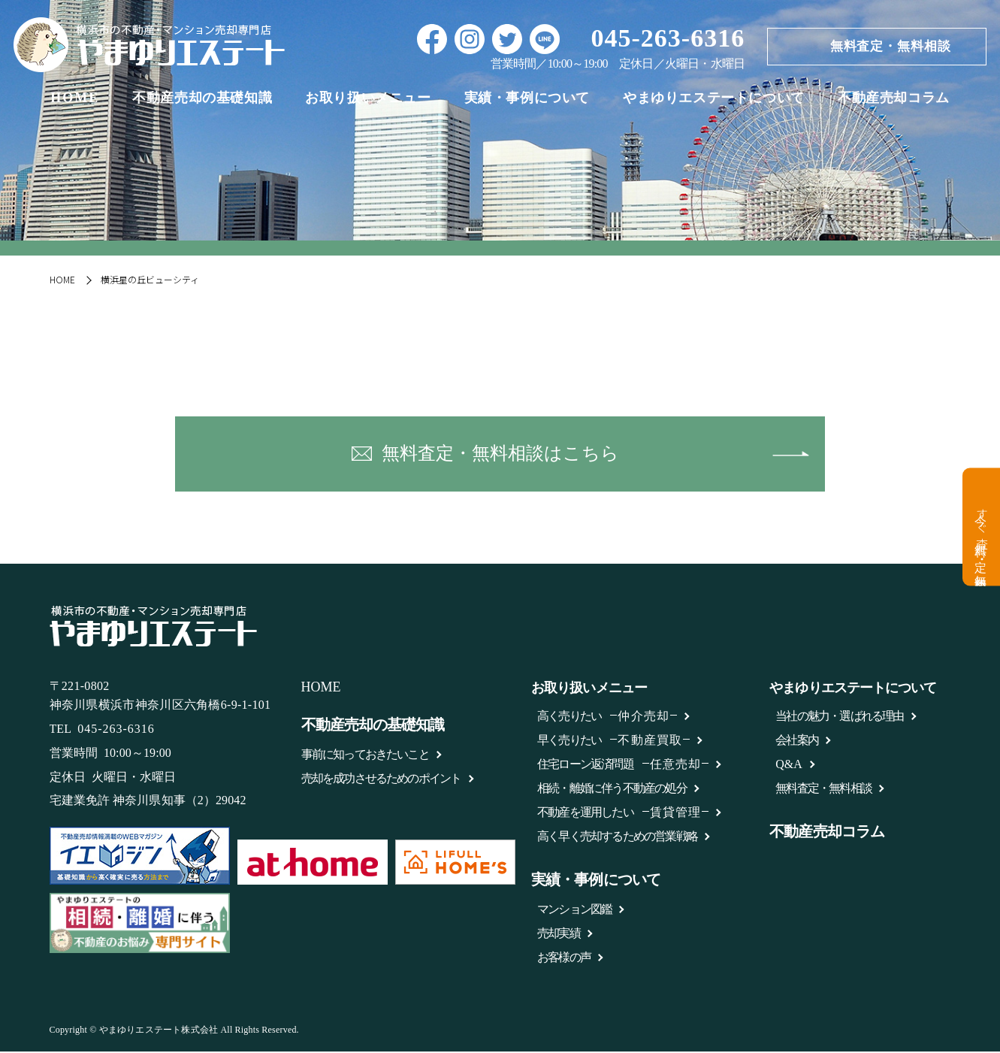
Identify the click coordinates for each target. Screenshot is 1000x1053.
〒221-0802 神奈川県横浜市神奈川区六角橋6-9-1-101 (160, 697)
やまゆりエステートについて (714, 99)
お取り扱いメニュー (368, 99)
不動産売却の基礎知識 (202, 99)
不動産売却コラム (894, 99)
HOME (74, 99)
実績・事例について (527, 99)
